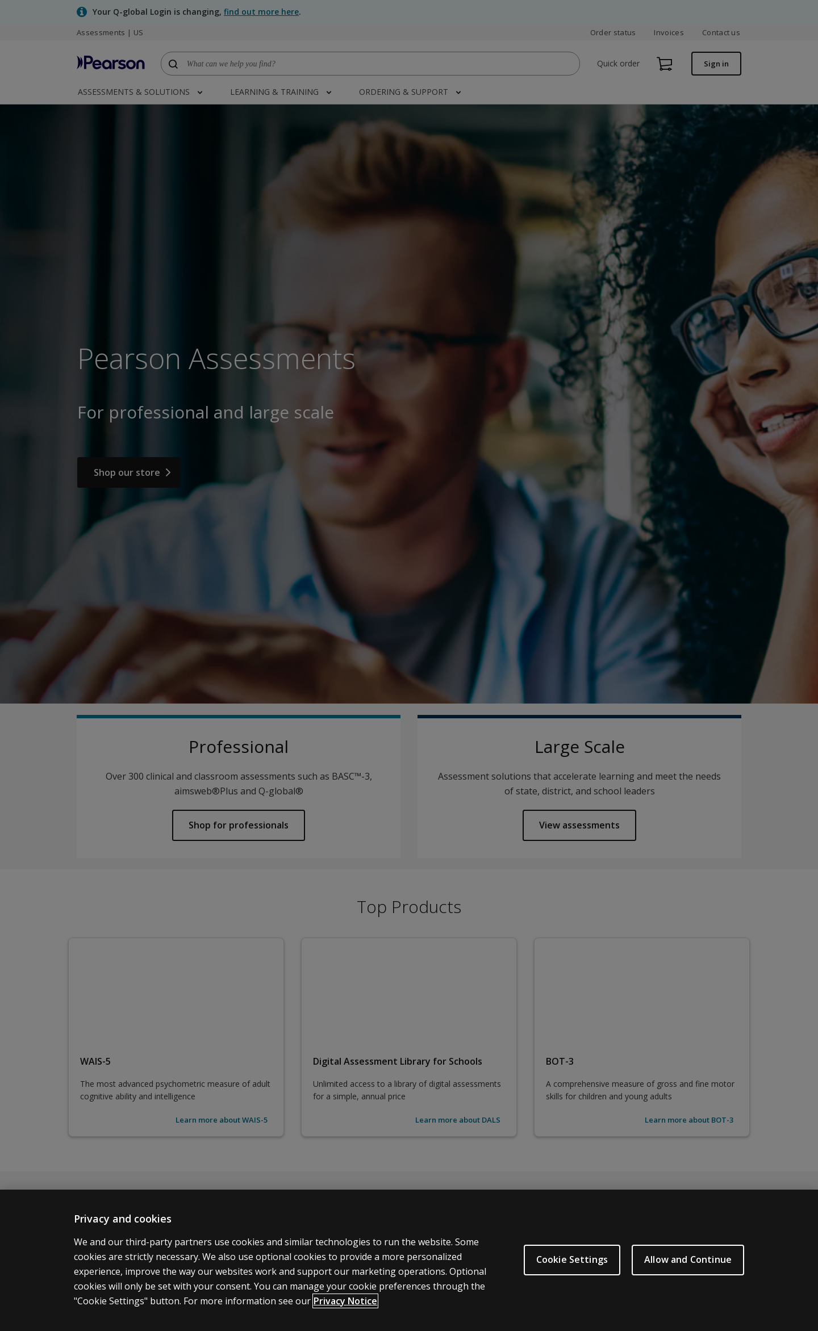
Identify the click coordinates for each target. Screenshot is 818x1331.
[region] (409, 1260)
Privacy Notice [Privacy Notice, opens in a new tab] (345, 1301)
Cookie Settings (572, 1259)
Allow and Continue (688, 1259)
